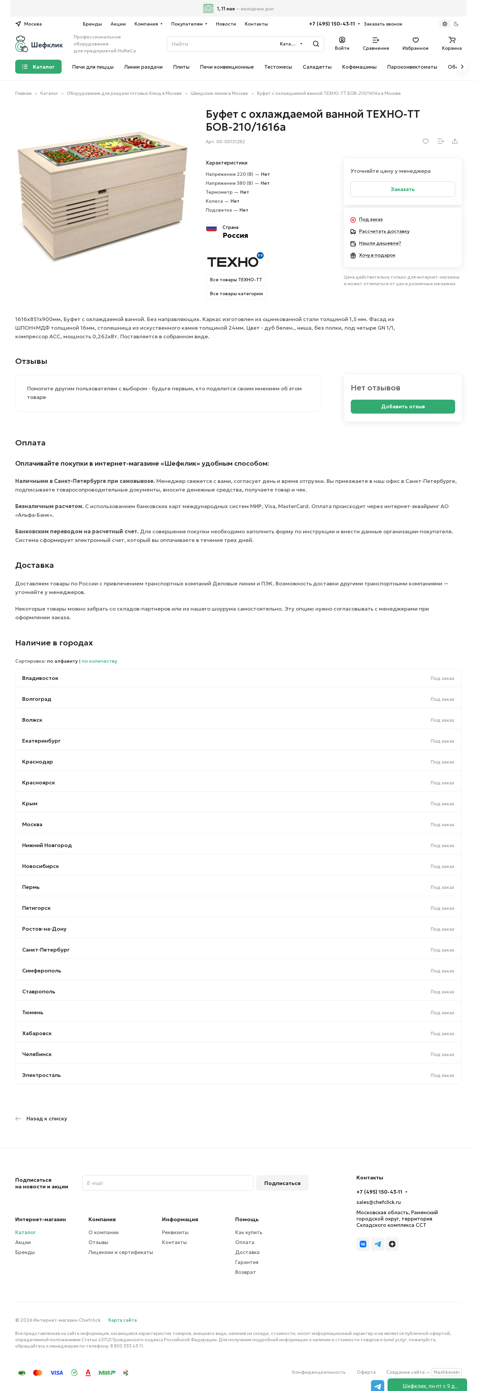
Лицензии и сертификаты (120, 1252)
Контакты (174, 1242)
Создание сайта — (424, 1372)
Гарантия (246, 1262)
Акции (23, 1242)
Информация (180, 1219)
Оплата (244, 1242)
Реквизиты (175, 1232)
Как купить (248, 1232)
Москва (32, 824)
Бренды (25, 1252)
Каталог (25, 1232)
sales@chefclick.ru (378, 1202)
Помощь (247, 1219)
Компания (102, 1219)
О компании (103, 1232)
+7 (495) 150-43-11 (332, 24)
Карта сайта (122, 1320)
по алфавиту (62, 661)
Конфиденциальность (319, 1372)
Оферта (366, 1372)
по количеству (99, 661)
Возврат (245, 1272)
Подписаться (282, 1183)
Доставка (247, 1252)
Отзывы (98, 1242)
